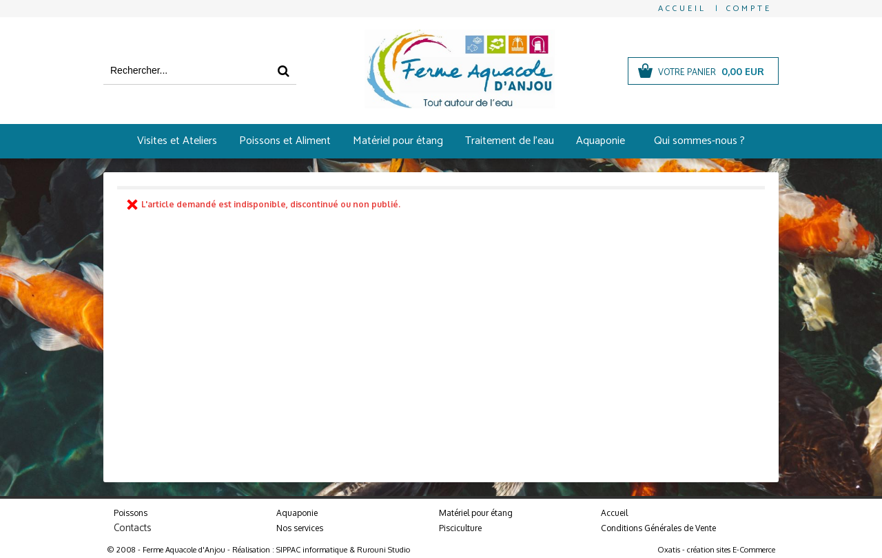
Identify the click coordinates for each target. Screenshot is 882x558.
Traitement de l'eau (509, 141)
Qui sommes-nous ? (699, 141)
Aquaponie (600, 141)
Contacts (133, 528)
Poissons (130, 513)
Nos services (299, 528)
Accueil (614, 513)
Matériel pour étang (398, 141)
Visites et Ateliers (177, 141)
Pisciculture (460, 528)
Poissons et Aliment (285, 141)
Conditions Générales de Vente (658, 528)
